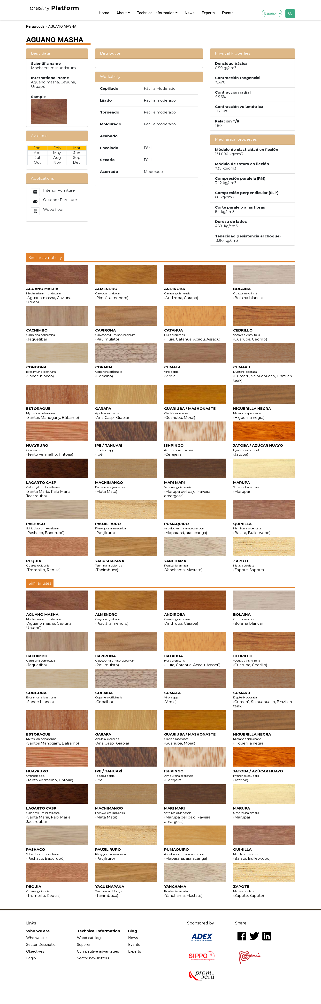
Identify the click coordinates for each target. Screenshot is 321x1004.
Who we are (38, 931)
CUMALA (172, 371)
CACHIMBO (40, 334)
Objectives (35, 951)
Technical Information (156, 13)
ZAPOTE (248, 565)
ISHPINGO (178, 450)
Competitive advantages (98, 951)
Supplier (84, 944)
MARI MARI (187, 489)
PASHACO (45, 528)
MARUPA (246, 487)
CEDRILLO (250, 334)
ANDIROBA (181, 293)
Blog (132, 931)
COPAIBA (108, 371)
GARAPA (112, 413)
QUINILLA (252, 528)
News (189, 13)
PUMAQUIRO (185, 528)
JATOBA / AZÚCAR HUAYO (258, 450)
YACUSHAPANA (109, 565)
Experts (208, 13)
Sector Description (42, 944)
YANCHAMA (183, 565)
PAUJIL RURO (110, 528)
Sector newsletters (93, 958)
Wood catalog (89, 938)
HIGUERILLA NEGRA (252, 413)
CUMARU (262, 374)
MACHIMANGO (110, 487)
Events (227, 13)
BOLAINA (248, 293)
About (121, 13)
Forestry (52, 8)
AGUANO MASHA (49, 295)
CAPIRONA (115, 334)
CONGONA (41, 371)
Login (31, 958)
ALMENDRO (112, 293)
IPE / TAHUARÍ (108, 450)
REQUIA (43, 565)
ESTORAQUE (52, 413)
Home (104, 13)
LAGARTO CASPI (48, 489)
